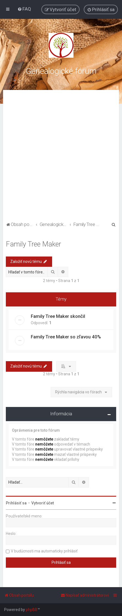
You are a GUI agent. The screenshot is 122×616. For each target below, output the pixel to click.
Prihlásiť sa (16, 503)
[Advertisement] (61, 156)
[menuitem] (24, 9)
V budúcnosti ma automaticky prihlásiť (44, 551)
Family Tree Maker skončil (58, 316)
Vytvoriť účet (42, 503)
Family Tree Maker (33, 244)
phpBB (31, 609)
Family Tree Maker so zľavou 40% (66, 337)
